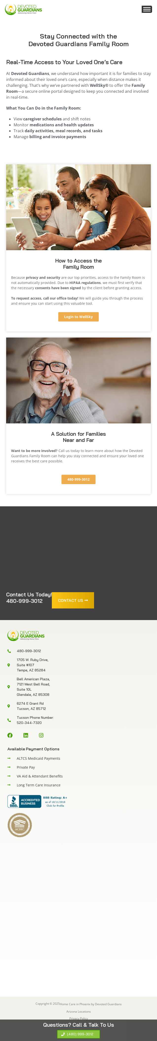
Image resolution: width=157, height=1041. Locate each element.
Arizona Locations (78, 1011)
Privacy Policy (78, 1018)
